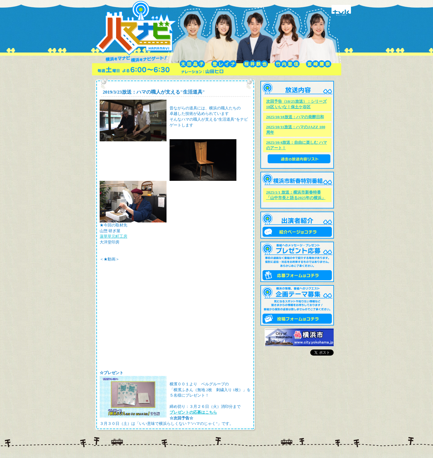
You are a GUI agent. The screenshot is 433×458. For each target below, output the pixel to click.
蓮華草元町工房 (113, 236)
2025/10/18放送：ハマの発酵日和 (295, 117)
